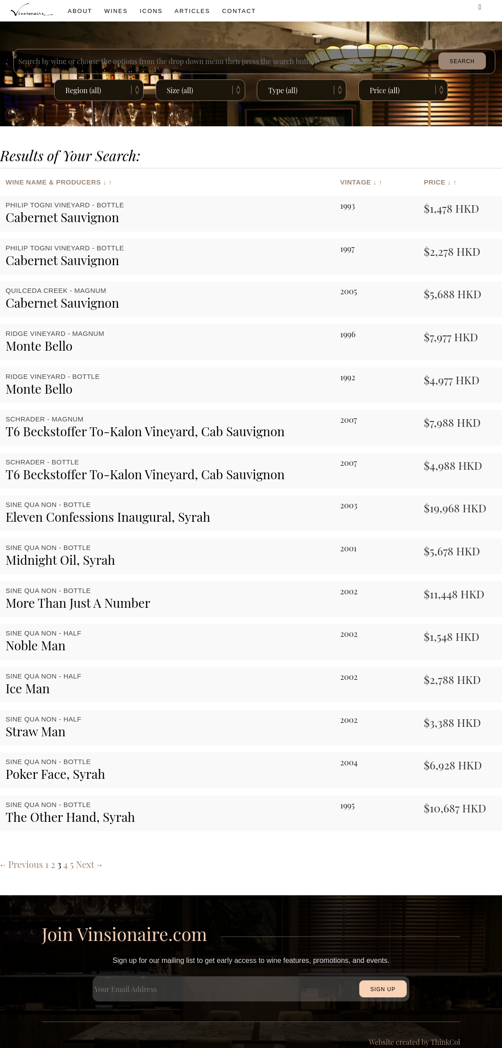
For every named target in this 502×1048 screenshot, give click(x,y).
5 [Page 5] (71, 864)
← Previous (21, 864)
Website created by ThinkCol (414, 1042)
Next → (89, 864)
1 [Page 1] (46, 864)
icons (151, 11)
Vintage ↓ (358, 182)
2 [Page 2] (53, 864)
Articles (192, 11)
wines (116, 11)
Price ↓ (437, 182)
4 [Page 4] (66, 864)
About (80, 11)
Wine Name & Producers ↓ (56, 182)
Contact (239, 11)
